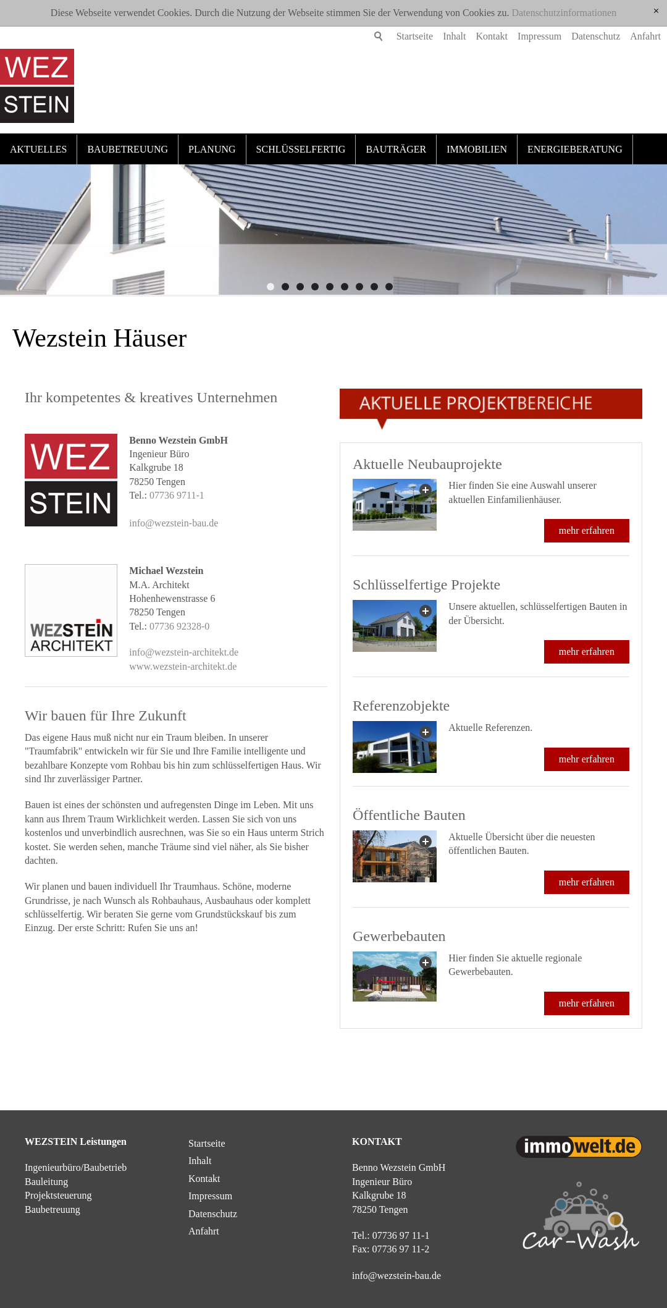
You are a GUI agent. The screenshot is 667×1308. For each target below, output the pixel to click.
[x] (656, 11)
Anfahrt (626, 36)
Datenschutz (577, 36)
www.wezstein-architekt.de (183, 666)
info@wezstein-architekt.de (183, 652)
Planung (211, 149)
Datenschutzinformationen (563, 12)
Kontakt (474, 36)
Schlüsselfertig (301, 149)
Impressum (521, 36)
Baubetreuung (127, 149)
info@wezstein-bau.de (173, 523)
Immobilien (477, 149)
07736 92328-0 (179, 626)
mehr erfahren (587, 530)
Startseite (396, 36)
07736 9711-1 (176, 495)
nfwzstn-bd (396, 1275)
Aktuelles (38, 149)
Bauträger (396, 149)
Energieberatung (575, 149)
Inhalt (435, 36)
